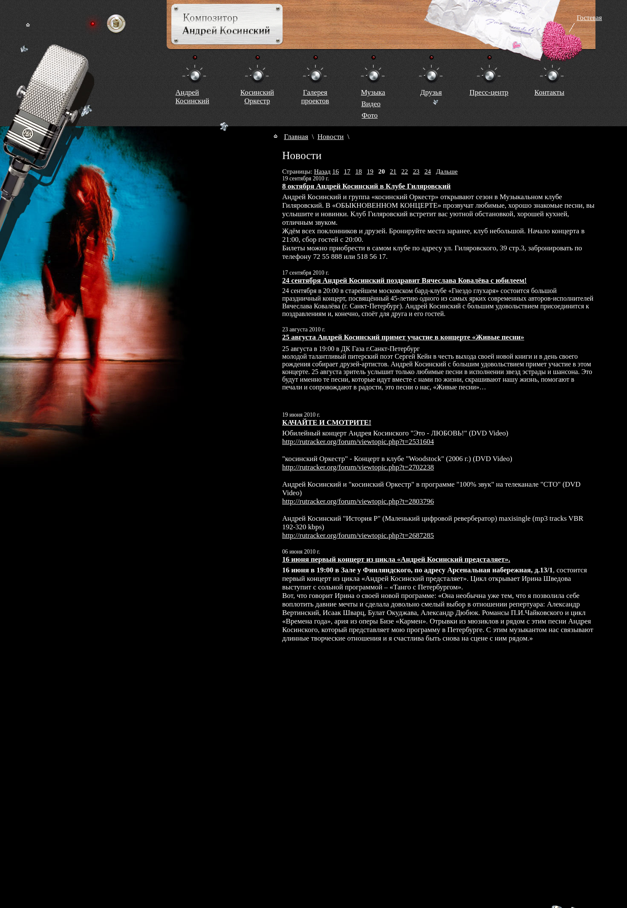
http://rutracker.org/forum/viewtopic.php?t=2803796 (358, 501)
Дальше (447, 171)
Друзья (431, 92)
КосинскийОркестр (257, 96)
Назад (322, 171)
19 (370, 171)
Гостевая (589, 17)
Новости (331, 137)
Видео (371, 104)
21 (393, 171)
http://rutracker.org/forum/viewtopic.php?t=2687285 (358, 535)
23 (416, 171)
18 (358, 171)
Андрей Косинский (192, 96)
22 (405, 171)
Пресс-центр (488, 92)
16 (335, 171)
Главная (296, 137)
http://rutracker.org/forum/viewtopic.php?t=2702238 (358, 467)
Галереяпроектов (315, 96)
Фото (370, 115)
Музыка (373, 92)
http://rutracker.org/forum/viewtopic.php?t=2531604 (358, 442)
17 (347, 171)
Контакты (549, 92)
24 (428, 171)
